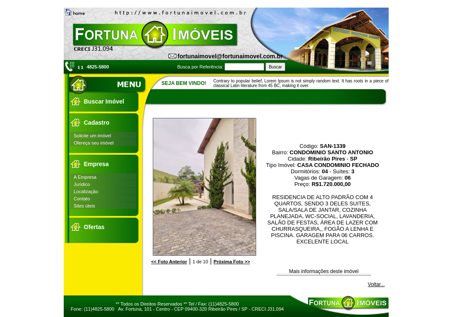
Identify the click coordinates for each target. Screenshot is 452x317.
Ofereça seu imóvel (94, 142)
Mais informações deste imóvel (324, 271)
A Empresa (85, 177)
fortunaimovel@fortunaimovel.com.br (230, 56)
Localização (86, 191)
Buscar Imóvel (104, 101)
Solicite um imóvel (92, 135)
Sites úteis (84, 205)
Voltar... (376, 284)
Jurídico (82, 184)
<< (169, 261)
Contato (82, 198)
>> (232, 261)
